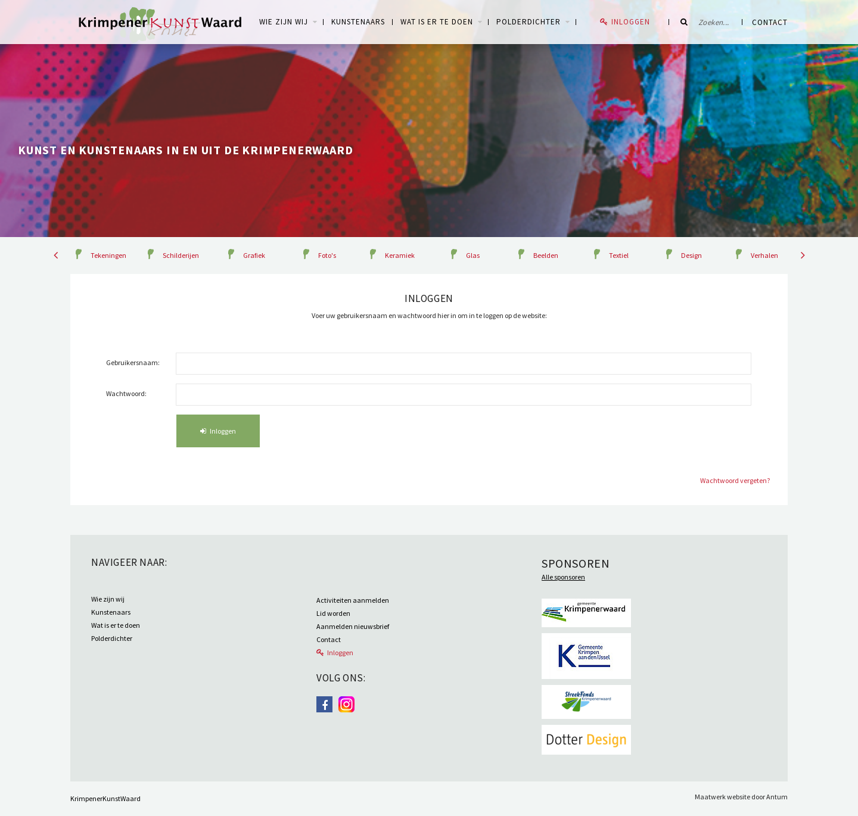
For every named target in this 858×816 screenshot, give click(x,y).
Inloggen (630, 22)
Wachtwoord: (126, 393)
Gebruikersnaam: (133, 362)
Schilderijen (181, 255)
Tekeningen (108, 255)
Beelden (545, 255)
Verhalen (764, 255)
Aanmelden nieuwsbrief (352, 626)
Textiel (619, 255)
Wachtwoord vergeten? (735, 480)
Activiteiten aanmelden (352, 600)
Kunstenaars (358, 22)
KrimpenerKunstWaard (105, 798)
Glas (473, 255)
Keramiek (400, 255)
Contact (770, 22)
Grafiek (254, 255)
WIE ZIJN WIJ (283, 22)
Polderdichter (528, 22)
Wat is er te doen (436, 22)
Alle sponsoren (563, 576)
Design (691, 255)
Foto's (327, 255)
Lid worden (333, 613)
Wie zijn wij (108, 598)
